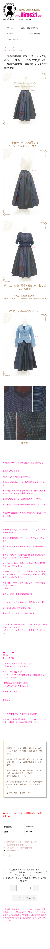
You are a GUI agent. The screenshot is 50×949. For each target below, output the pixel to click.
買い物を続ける (12, 850)
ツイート (7, 856)
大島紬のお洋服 (16, 51)
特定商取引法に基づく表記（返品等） (22, 842)
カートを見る (10, 39)
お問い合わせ (32, 34)
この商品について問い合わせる (19, 848)
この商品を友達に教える (16, 845)
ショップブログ (11, 34)
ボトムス (14, 47)
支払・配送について (27, 28)
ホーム (8, 28)
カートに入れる (24, 898)
